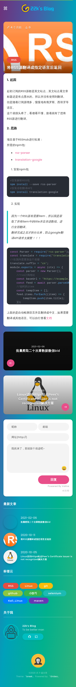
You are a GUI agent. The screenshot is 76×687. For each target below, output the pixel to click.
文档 (49, 318)
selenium (54, 593)
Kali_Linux (15, 600)
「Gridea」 (54, 676)
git (46, 585)
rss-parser (22, 153)
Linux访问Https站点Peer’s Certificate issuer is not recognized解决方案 (46, 558)
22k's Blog (29, 625)
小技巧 (33, 593)
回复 (53, 480)
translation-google (28, 160)
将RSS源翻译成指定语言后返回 (36, 539)
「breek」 (29, 676)
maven (38, 600)
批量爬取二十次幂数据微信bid (35, 522)
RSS (14, 59)
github (13, 593)
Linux (29, 585)
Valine (65, 486)
